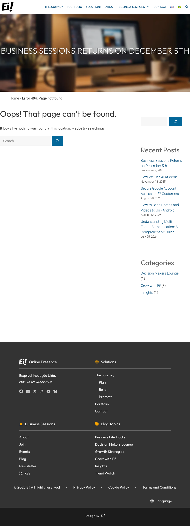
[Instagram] (42, 391)
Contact (160, 7)
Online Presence (43, 361)
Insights (147, 293)
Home (14, 98)
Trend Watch (105, 473)
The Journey (54, 7)
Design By (92, 516)
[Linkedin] (28, 391)
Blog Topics (110, 423)
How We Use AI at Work (159, 177)
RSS (27, 473)
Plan (102, 382)
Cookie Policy (118, 487)
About (110, 7)
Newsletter (28, 466)
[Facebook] (21, 391)
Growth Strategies (109, 451)
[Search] (57, 141)
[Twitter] (35, 391)
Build (102, 389)
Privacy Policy (84, 487)
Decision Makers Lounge (159, 273)
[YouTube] (48, 391)
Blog (22, 459)
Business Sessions (135, 7)
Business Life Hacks (110, 437)
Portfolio (74, 7)
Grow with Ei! (151, 285)
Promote (106, 396)
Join (22, 444)
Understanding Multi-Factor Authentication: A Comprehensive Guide (159, 226)
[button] (186, 7)
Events (24, 451)
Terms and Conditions (159, 487)
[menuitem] (172, 7)
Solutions (93, 7)
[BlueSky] (55, 391)
